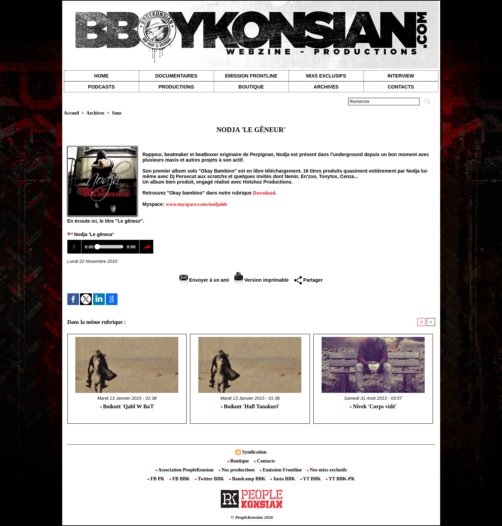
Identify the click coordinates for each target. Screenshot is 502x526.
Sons (117, 113)
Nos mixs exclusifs (326, 469)
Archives (326, 87)
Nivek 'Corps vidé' (373, 406)
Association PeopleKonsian (185, 469)
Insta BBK (283, 478)
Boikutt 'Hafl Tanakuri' (250, 406)
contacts (401, 87)
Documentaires (176, 76)
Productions (176, 87)
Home (101, 76)
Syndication (254, 452)
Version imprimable (261, 280)
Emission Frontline (251, 76)
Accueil (71, 113)
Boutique (251, 87)
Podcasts (101, 87)
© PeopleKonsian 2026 (252, 517)
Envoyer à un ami (204, 280)
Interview (401, 76)
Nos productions (237, 469)
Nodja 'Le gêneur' (94, 234)
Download (264, 193)
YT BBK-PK (340, 478)
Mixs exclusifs (326, 76)
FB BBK (180, 478)
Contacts (264, 461)
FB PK (156, 478)
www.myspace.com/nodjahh (196, 204)
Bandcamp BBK (248, 478)
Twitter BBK (209, 478)
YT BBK (311, 478)
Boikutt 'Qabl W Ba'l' (127, 406)
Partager (308, 280)
